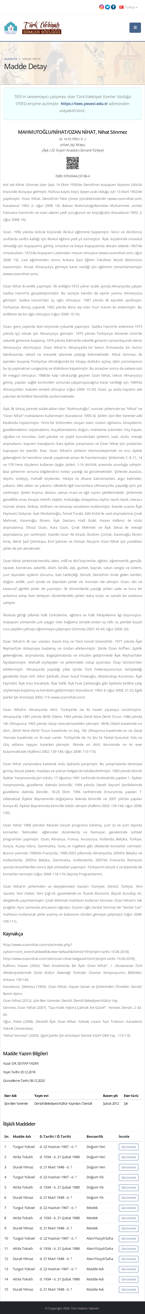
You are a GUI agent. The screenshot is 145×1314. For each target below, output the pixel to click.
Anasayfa (10, 59)
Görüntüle (128, 1147)
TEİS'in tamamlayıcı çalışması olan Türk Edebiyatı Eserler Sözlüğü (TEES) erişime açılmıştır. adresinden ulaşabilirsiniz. (72, 103)
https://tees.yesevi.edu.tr (84, 103)
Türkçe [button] (128, 7)
